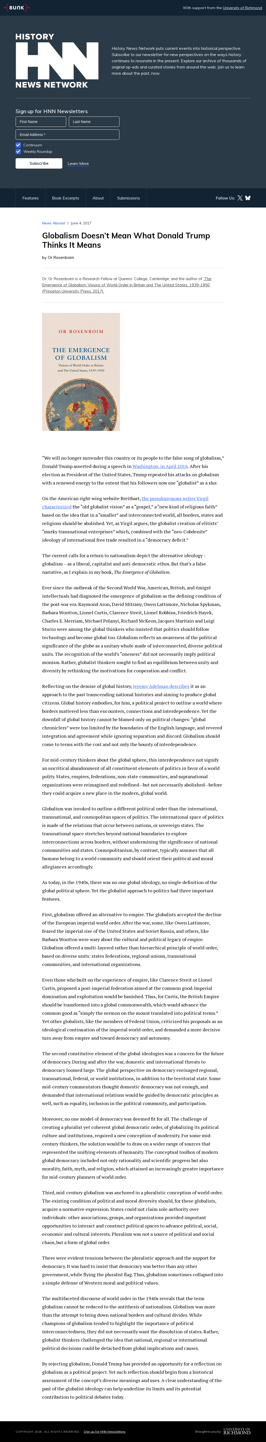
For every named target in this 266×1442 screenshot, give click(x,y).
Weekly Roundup (37, 151)
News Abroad (53, 223)
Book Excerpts (65, 198)
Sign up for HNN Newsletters (104, 1431)
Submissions (128, 198)
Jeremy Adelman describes (161, 686)
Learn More (78, 163)
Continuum (32, 145)
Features (30, 198)
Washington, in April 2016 (160, 466)
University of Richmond (242, 7)
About (98, 198)
